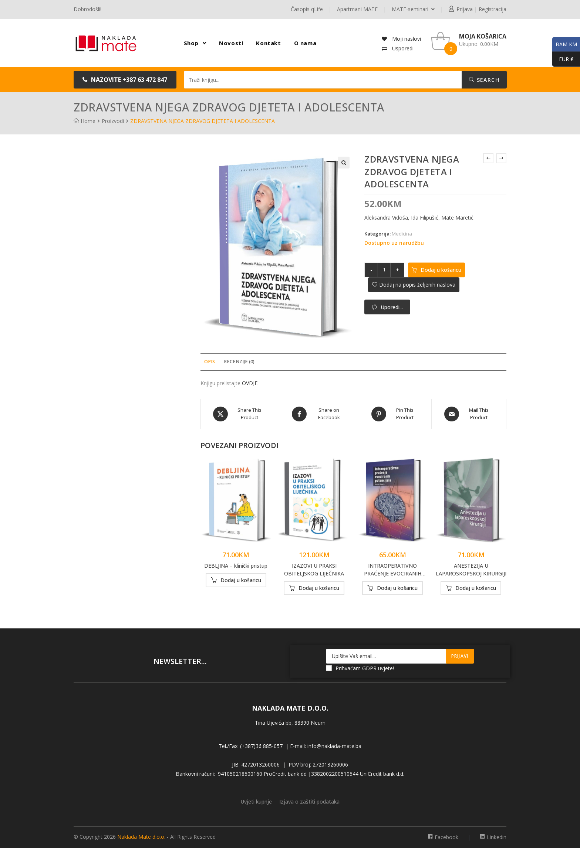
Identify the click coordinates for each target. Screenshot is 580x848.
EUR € (562, 59)
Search (484, 79)
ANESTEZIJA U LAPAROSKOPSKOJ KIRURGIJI (471, 569)
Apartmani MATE (357, 9)
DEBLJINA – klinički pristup (235, 565)
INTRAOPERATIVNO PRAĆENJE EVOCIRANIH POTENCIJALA (392, 569)
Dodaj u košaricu (441, 269)
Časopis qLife (307, 9)
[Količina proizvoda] (384, 270)
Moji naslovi (406, 38)
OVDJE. (250, 383)
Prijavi (459, 656)
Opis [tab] (209, 361)
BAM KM (564, 44)
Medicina (402, 233)
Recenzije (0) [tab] (239, 361)
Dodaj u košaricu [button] (240, 580)
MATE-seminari (413, 9)
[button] (125, 80)
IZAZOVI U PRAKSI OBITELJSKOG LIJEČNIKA (314, 569)
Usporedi (402, 48)
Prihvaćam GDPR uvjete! (360, 668)
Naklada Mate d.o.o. (141, 836)
